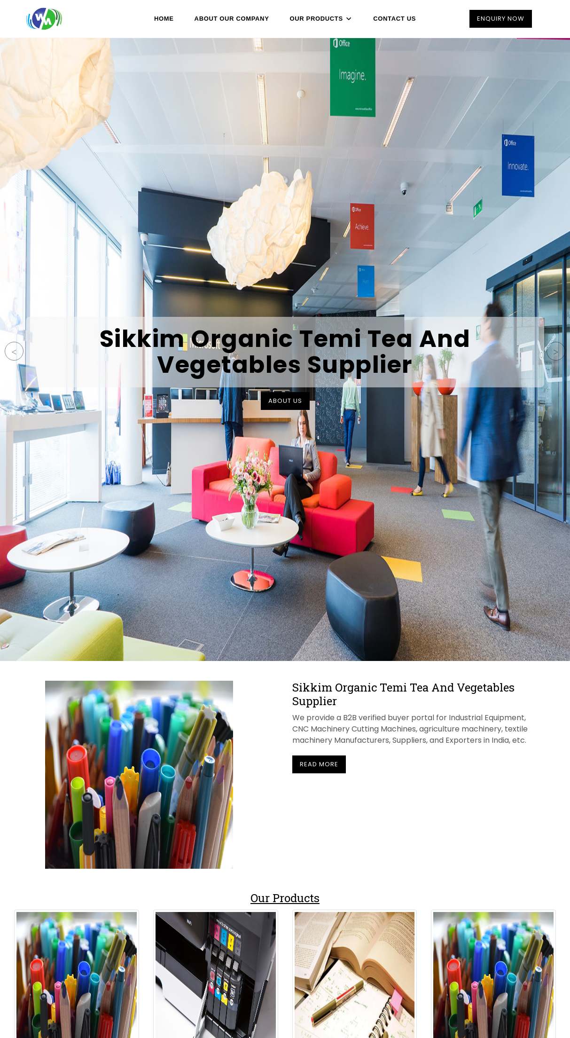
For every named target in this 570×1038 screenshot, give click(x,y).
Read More (319, 764)
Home (166, 18)
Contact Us (392, 18)
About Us (285, 400)
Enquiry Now (500, 18)
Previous (14, 351)
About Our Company (232, 18)
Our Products (320, 18)
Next (556, 351)
